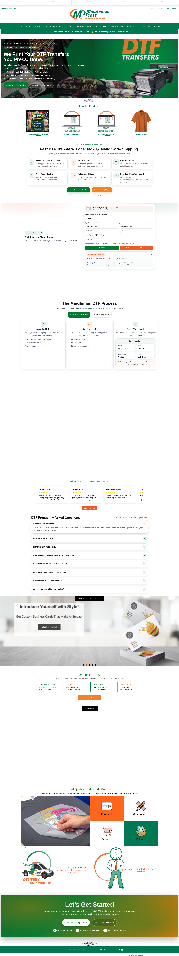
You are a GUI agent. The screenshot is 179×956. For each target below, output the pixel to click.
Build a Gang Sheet (102, 190)
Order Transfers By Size (76, 922)
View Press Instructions (89, 698)
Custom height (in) (126, 226)
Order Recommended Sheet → (136, 248)
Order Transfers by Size (16, 85)
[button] (15, 8)
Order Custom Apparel (41, 85)
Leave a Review (89, 508)
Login (153, 8)
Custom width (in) (91, 226)
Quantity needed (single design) (95, 235)
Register (161, 8)
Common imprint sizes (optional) (96, 214)
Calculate (102, 248)
